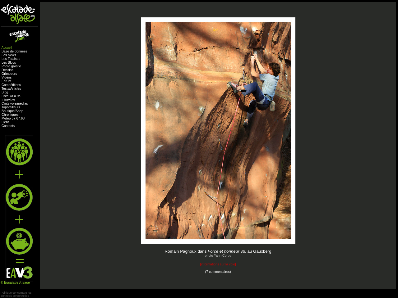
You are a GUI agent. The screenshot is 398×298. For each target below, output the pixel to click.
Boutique (8, 111)
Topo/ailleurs (11, 107)
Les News (9, 55)
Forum (6, 81)
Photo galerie (11, 66)
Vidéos (7, 77)
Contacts (8, 126)
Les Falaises (11, 59)
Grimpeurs (9, 73)
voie (13, 103)
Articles (15, 88)
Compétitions (11, 85)
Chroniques (10, 114)
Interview (8, 100)
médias (22, 103)
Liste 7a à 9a (11, 96)
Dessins (7, 70)
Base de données (14, 51)
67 (18, 118)
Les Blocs (9, 62)
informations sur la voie (218, 264)
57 (14, 118)
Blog (5, 92)
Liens (5, 122)
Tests (5, 88)
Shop (19, 111)
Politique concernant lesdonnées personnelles (16, 294)
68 (23, 118)
